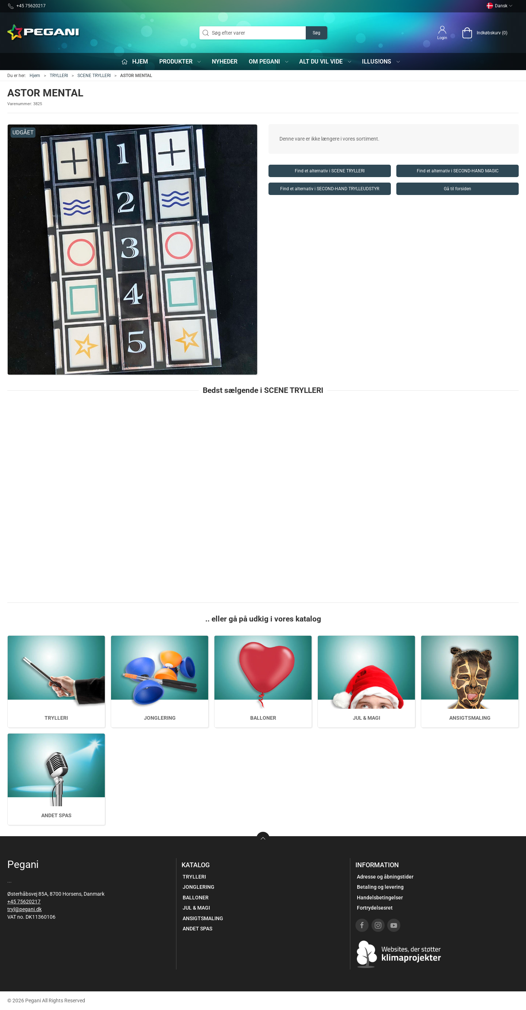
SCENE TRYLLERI (94, 75)
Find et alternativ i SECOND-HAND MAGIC (458, 170)
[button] (132, 249)
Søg (316, 32)
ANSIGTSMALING (470, 718)
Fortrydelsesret (375, 908)
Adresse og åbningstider (385, 877)
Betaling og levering (380, 887)
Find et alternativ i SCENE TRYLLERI (330, 170)
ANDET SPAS (56, 815)
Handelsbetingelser (380, 897)
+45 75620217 (24, 901)
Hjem (35, 75)
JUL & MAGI (366, 718)
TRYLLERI (59, 75)
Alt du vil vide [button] (325, 61)
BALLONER (263, 718)
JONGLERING (160, 718)
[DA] (43, 32)
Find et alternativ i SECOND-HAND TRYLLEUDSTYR (329, 188)
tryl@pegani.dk (24, 909)
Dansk (499, 6)
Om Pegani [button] (269, 61)
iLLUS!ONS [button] (381, 61)
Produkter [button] (180, 61)
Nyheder (224, 61)
